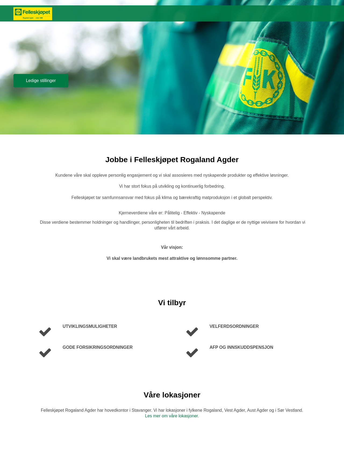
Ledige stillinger (41, 80)
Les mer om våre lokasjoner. (172, 416)
